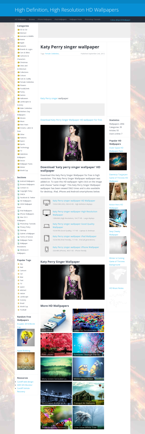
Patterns (23, 138)
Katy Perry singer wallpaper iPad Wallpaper (74, 234)
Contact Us (24, 188)
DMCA (22, 194)
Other (22, 134)
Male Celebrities (26, 108)
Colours (23, 75)
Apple (22, 43)
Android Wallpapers (27, 181)
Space (22, 141)
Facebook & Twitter (27, 197)
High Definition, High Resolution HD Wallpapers (67, 9)
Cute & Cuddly (25, 79)
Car (21, 274)
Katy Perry (45, 98)
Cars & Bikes (25, 52)
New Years (24, 124)
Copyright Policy (26, 191)
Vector (22, 160)
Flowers (23, 85)
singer (54, 98)
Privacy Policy (25, 227)
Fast (21, 280)
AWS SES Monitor (24, 385)
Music (22, 121)
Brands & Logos (26, 49)
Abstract (23, 33)
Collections (24, 72)
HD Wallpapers (20, 19)
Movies (23, 118)
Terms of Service (26, 237)
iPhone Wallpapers (45, 19)
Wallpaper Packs (76, 19)
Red (21, 267)
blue (21, 277)
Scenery (23, 300)
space (22, 287)
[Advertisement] (57, 2)
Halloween (24, 98)
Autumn (23, 46)
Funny (22, 92)
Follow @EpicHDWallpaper (120, 20)
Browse (32, 19)
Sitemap (23, 230)
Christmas (24, 62)
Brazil (22, 303)
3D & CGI (23, 30)
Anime (22, 39)
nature (22, 293)
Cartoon (23, 270)
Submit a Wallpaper (27, 233)
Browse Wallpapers (27, 184)
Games (22, 95)
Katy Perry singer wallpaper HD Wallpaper (74, 200)
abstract (23, 290)
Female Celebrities (27, 82)
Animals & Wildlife (27, 36)
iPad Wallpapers (61, 19)
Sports (22, 144)
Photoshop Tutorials (92, 19)
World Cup (24, 170)
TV (21, 151)
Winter (22, 167)
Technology (24, 147)
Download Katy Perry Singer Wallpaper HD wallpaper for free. (71, 119)
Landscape (24, 297)
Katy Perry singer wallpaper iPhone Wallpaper (76, 243)
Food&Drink (24, 88)
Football (23, 310)
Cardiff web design (25, 381)
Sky (21, 264)
